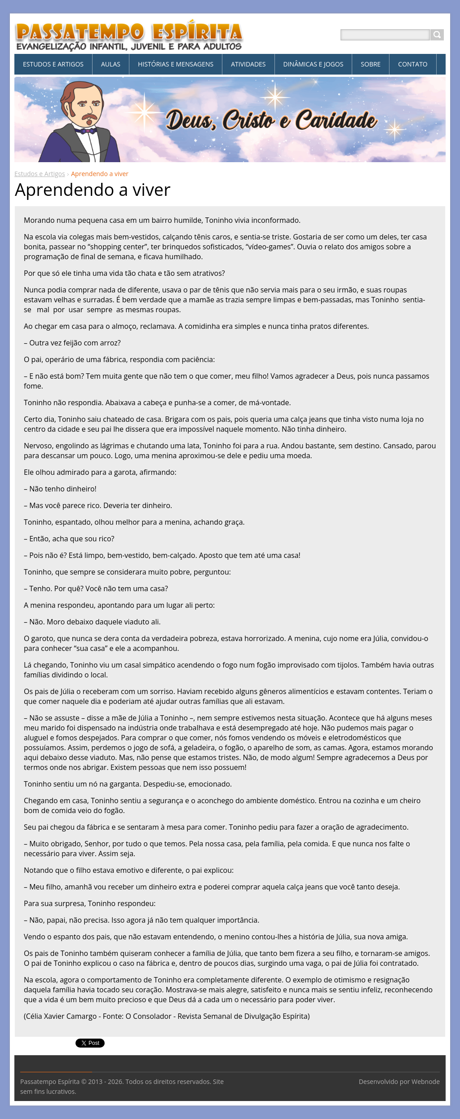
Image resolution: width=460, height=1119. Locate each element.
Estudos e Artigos (39, 173)
